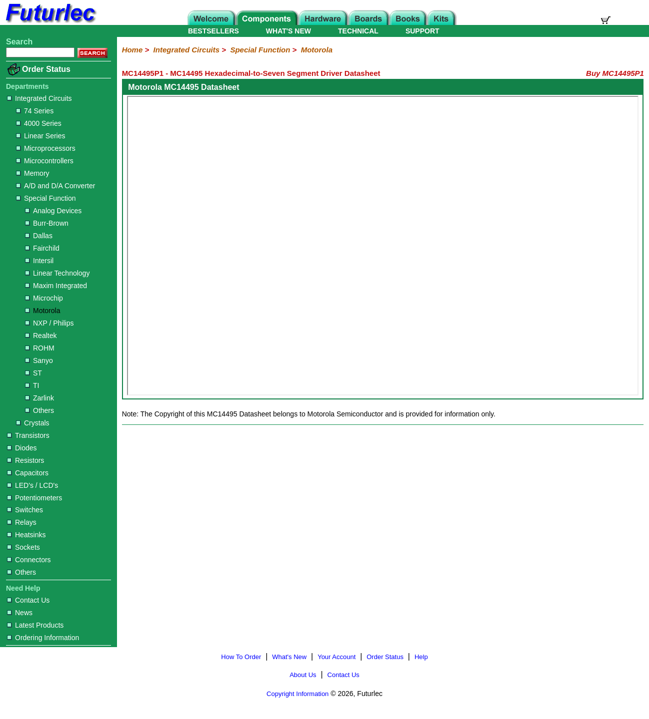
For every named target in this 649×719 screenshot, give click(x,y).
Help (421, 657)
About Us (303, 675)
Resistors (25, 460)
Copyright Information (297, 694)
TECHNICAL (358, 31)
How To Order (241, 657)
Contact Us (28, 600)
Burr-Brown (46, 223)
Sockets (23, 547)
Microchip (44, 298)
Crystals (33, 423)
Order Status (46, 69)
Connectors (29, 560)
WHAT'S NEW (288, 31)
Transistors (28, 435)
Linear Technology (57, 273)
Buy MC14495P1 (615, 73)
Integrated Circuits (39, 98)
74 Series (35, 111)
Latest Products (35, 625)
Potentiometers (34, 498)
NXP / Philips (49, 323)
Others (39, 410)
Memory (33, 173)
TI (32, 385)
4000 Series (39, 123)
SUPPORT (423, 31)
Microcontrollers (45, 161)
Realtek (40, 336)
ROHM (39, 348)
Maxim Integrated (56, 286)
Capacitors (27, 473)
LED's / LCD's (32, 485)
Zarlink (39, 398)
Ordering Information (43, 638)
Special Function (46, 198)
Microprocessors (46, 148)
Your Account (337, 657)
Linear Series (41, 136)
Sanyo (39, 360)
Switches (25, 510)
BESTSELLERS (213, 31)
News (19, 613)
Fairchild (42, 248)
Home (132, 49)
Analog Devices (53, 211)
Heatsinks (26, 535)
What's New (289, 657)
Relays (21, 522)
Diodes (22, 448)
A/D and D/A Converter (55, 186)
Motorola (42, 311)
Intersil (39, 261)
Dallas (38, 236)
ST (33, 373)
